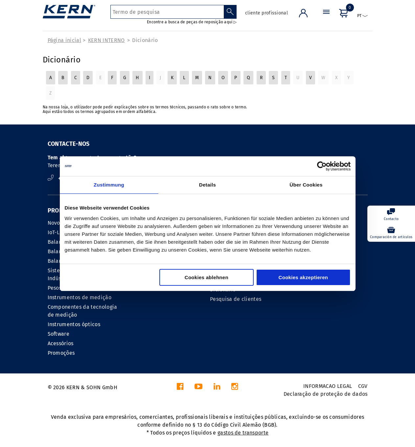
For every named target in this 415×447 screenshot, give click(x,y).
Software (59, 334)
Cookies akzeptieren (303, 277)
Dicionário (145, 40)
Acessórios (61, 343)
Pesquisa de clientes (235, 299)
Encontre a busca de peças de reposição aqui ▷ (192, 22)
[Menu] (326, 18)
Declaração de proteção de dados (326, 394)
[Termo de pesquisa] (167, 12)
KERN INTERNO (106, 40)
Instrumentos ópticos (74, 324)
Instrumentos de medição (79, 297)
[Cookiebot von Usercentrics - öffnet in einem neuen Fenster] (322, 166)
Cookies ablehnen (206, 277)
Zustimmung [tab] (109, 185)
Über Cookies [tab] (305, 185)
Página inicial (64, 40)
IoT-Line (58, 232)
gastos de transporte (243, 433)
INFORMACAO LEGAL (327, 386)
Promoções (61, 353)
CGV (363, 386)
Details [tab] (207, 185)
